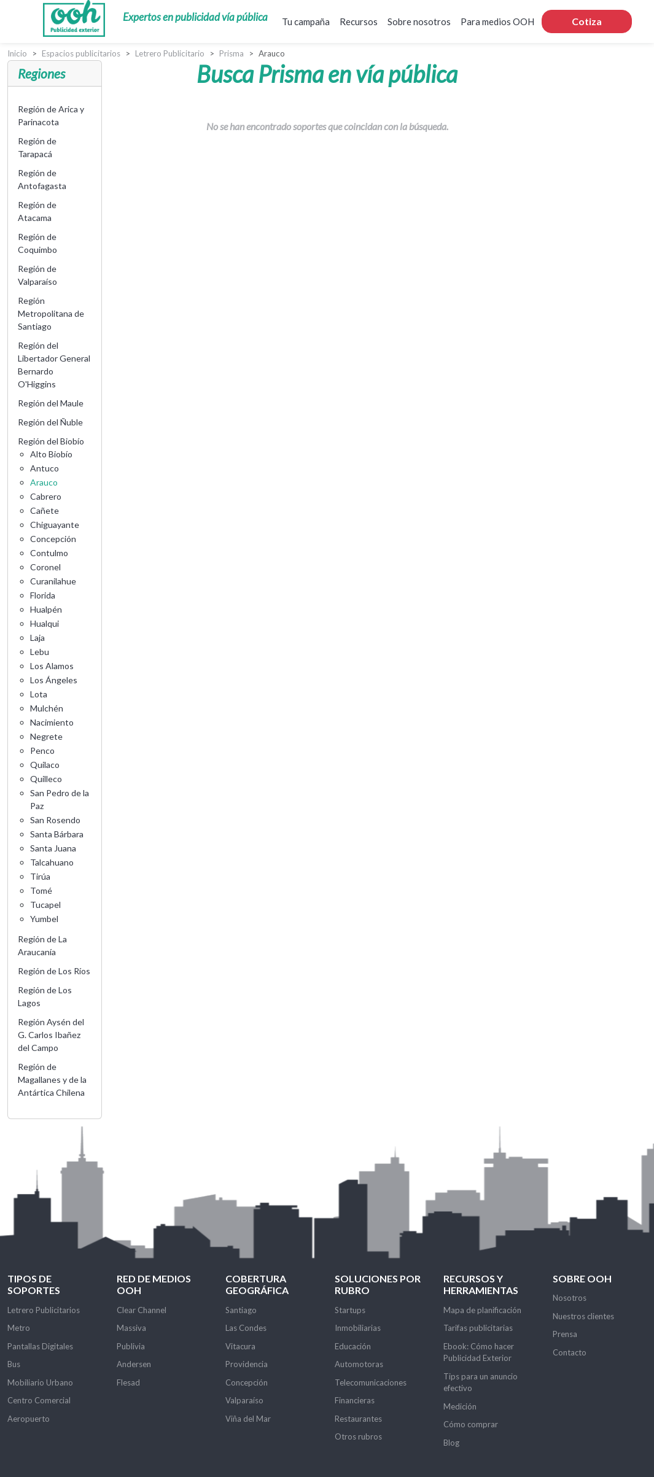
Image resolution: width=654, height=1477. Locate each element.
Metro (18, 1328)
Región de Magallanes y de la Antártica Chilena (52, 1079)
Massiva (131, 1328)
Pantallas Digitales (40, 1346)
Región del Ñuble (50, 422)
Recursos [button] (359, 21)
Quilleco (46, 778)
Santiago (241, 1310)
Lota (38, 694)
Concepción (53, 538)
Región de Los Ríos (54, 971)
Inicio (17, 53)
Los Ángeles (53, 680)
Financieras (355, 1400)
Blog (451, 1443)
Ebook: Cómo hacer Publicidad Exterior (478, 1352)
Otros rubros (358, 1436)
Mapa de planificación (482, 1310)
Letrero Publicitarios (43, 1310)
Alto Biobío (51, 454)
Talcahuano (52, 862)
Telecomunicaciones (371, 1382)
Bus (13, 1364)
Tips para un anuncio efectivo (480, 1382)
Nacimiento (52, 722)
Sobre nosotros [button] (419, 21)
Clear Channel (141, 1310)
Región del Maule (51, 403)
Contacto (569, 1352)
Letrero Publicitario (169, 53)
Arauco (44, 482)
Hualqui (44, 623)
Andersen (134, 1364)
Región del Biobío (51, 441)
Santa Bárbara (57, 834)
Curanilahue (53, 581)
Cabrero (45, 496)
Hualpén (46, 609)
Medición (460, 1406)
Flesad (128, 1382)
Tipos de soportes (33, 1284)
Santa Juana (53, 848)
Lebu (39, 651)
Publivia (131, 1346)
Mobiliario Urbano (40, 1382)
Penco (42, 750)
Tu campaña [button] (306, 21)
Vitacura (240, 1346)
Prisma (231, 53)
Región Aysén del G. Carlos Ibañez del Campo (51, 1035)
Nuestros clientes (583, 1316)
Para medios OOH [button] (497, 21)
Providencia (246, 1364)
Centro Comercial (39, 1400)
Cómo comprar (470, 1424)
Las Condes (246, 1328)
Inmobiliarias (358, 1328)
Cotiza (587, 21)
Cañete (44, 510)
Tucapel (45, 904)
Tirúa (40, 876)
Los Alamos (52, 666)
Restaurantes (358, 1419)
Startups (350, 1310)
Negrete (46, 736)
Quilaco (45, 764)
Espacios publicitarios (81, 53)
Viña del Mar (248, 1419)
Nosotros (569, 1298)
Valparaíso (244, 1400)
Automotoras (359, 1364)
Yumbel (44, 918)
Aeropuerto (28, 1419)
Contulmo (49, 553)
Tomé (41, 890)
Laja (37, 637)
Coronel (45, 567)
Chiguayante (54, 524)
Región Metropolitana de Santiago (51, 313)
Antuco (44, 468)
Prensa (565, 1334)
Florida (42, 595)
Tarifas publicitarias (478, 1328)
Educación (353, 1346)
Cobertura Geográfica (257, 1284)
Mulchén (46, 708)
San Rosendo (55, 820)
